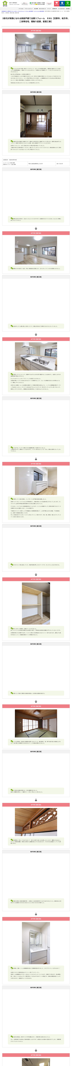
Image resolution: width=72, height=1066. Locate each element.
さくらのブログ (61, 8)
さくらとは (21, 8)
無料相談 (57, 3)
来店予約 (62, 3)
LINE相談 (68, 3)
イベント (49, 8)
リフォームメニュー (29, 8)
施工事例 (36, 8)
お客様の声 (54, 8)
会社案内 (68, 8)
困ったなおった (42, 8)
